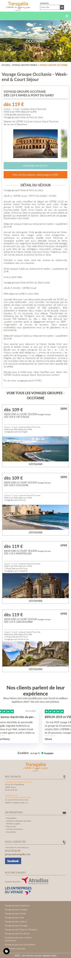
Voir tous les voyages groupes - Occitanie (35, 395)
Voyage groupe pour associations (20, 944)
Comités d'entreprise (14, 829)
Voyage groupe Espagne (16, 909)
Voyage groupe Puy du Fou (17, 933)
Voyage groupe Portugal (16, 925)
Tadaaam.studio (49, 955)
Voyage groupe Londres (16, 921)
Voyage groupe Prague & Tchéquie (21, 929)
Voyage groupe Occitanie (54, 65)
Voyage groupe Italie (14, 917)
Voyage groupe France (24, 65)
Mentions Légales (13, 823)
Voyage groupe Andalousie (17, 905)
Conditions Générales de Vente (18, 821)
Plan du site (11, 826)
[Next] (62, 144)
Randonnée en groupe (15, 948)
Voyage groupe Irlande (15, 913)
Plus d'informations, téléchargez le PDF (35, 174)
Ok (62, 7)
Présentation (11, 818)
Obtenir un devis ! (35, 165)
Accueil (6, 65)
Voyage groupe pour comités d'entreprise (18, 939)
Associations (11, 832)
